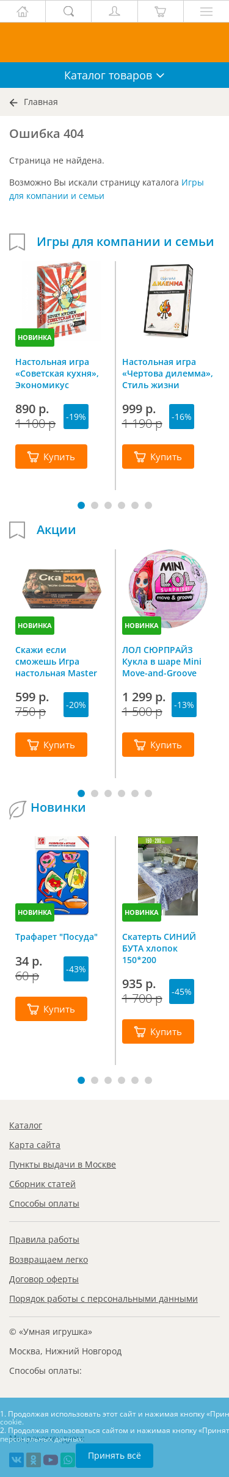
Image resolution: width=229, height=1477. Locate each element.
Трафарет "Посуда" (56, 936)
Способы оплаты (44, 1203)
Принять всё (114, 1455)
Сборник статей (42, 1184)
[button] (81, 505)
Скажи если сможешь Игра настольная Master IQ (56, 661)
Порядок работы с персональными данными (103, 1298)
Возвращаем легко (48, 1259)
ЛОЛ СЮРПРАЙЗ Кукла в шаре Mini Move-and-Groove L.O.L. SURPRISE (162, 661)
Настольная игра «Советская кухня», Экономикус (57, 373)
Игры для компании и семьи (125, 241)
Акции (56, 529)
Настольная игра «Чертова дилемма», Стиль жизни (167, 373)
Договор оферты (44, 1279)
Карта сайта (34, 1144)
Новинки (58, 807)
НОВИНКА (35, 337)
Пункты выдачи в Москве (62, 1164)
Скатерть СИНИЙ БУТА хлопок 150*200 (159, 948)
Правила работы (44, 1239)
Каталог (25, 1125)
